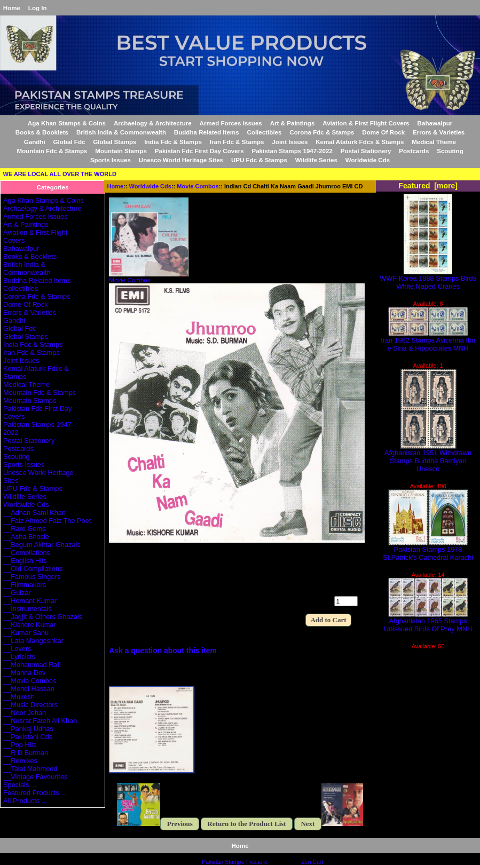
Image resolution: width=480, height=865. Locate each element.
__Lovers (17, 649)
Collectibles (264, 132)
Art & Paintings (292, 123)
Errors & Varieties (439, 132)
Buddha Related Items (206, 132)
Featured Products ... (35, 793)
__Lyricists (19, 657)
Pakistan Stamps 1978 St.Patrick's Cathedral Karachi (428, 550)
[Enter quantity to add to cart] (346, 601)
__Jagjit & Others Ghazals (42, 617)
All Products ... (25, 801)
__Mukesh (19, 697)
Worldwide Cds (150, 186)
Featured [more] (428, 185)
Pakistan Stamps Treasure (234, 862)
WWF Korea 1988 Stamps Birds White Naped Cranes (428, 279)
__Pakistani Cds (27, 737)
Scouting (450, 150)
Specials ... (19, 785)
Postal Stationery (366, 150)
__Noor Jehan (24, 713)
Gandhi (34, 141)
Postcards (414, 150)
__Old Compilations (32, 569)
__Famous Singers (31, 577)
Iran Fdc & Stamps (237, 141)
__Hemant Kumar (30, 601)
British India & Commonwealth (121, 132)
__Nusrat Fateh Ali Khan (40, 721)
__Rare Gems (24, 529)
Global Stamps (114, 141)
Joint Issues (290, 141)
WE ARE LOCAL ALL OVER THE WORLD (59, 174)
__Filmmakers (24, 585)
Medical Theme (434, 141)
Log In (37, 7)
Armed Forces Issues (231, 123)
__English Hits (25, 561)
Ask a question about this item (163, 650)
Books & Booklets (41, 132)
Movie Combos (197, 186)
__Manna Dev (24, 673)
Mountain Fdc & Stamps (52, 150)
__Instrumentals (27, 609)
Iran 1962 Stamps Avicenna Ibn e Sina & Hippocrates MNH (428, 341)
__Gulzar (17, 593)
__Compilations (26, 553)
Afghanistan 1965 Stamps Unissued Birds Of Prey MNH (428, 621)
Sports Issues (110, 159)
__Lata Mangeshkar (33, 641)
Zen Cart (313, 862)
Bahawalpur (435, 123)
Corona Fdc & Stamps (321, 132)
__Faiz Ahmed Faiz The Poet (47, 521)
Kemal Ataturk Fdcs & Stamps (360, 141)
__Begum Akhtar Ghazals (42, 545)
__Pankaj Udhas (28, 729)
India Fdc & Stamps (173, 141)
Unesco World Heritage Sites (181, 159)
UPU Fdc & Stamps (259, 159)
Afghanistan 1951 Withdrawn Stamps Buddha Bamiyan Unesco (427, 457)
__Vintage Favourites (35, 777)
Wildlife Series (316, 159)
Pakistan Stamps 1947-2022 (291, 150)
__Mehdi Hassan (28, 689)
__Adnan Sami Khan (34, 513)
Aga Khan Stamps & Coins (67, 123)
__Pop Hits (19, 745)
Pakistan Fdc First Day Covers (199, 150)
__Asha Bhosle (26, 537)
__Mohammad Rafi (32, 665)
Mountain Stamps (121, 150)
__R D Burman (25, 753)
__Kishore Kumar (29, 625)
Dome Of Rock (383, 132)
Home (11, 7)
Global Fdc (69, 141)
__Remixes (20, 761)
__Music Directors (30, 705)
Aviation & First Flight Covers (366, 123)
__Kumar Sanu (26, 633)
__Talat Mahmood (30, 769)
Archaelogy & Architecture (153, 123)
